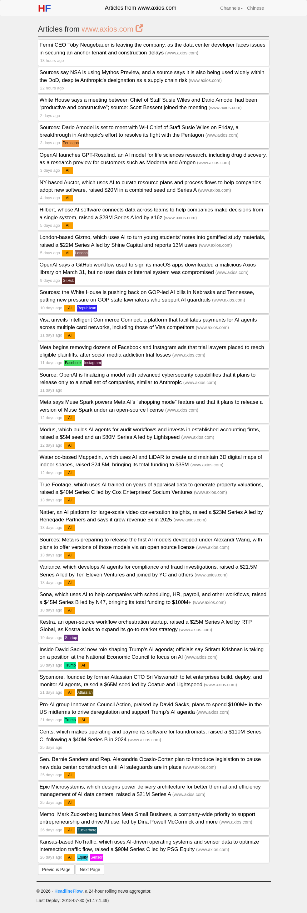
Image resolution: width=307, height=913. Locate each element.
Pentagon (71, 143)
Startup (71, 638)
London (81, 253)
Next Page (90, 869)
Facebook (73, 363)
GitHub (68, 280)
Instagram (92, 363)
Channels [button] (231, 8)
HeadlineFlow (68, 891)
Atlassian (85, 692)
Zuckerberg (87, 830)
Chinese (255, 8)
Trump (70, 665)
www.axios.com (112, 29)
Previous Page (56, 869)
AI (67, 170)
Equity (82, 857)
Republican (86, 308)
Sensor (96, 857)
